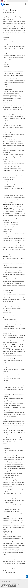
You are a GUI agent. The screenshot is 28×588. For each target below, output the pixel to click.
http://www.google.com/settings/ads (10, 498)
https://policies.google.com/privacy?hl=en (11, 475)
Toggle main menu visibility (22, 3)
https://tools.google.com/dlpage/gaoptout (11, 504)
